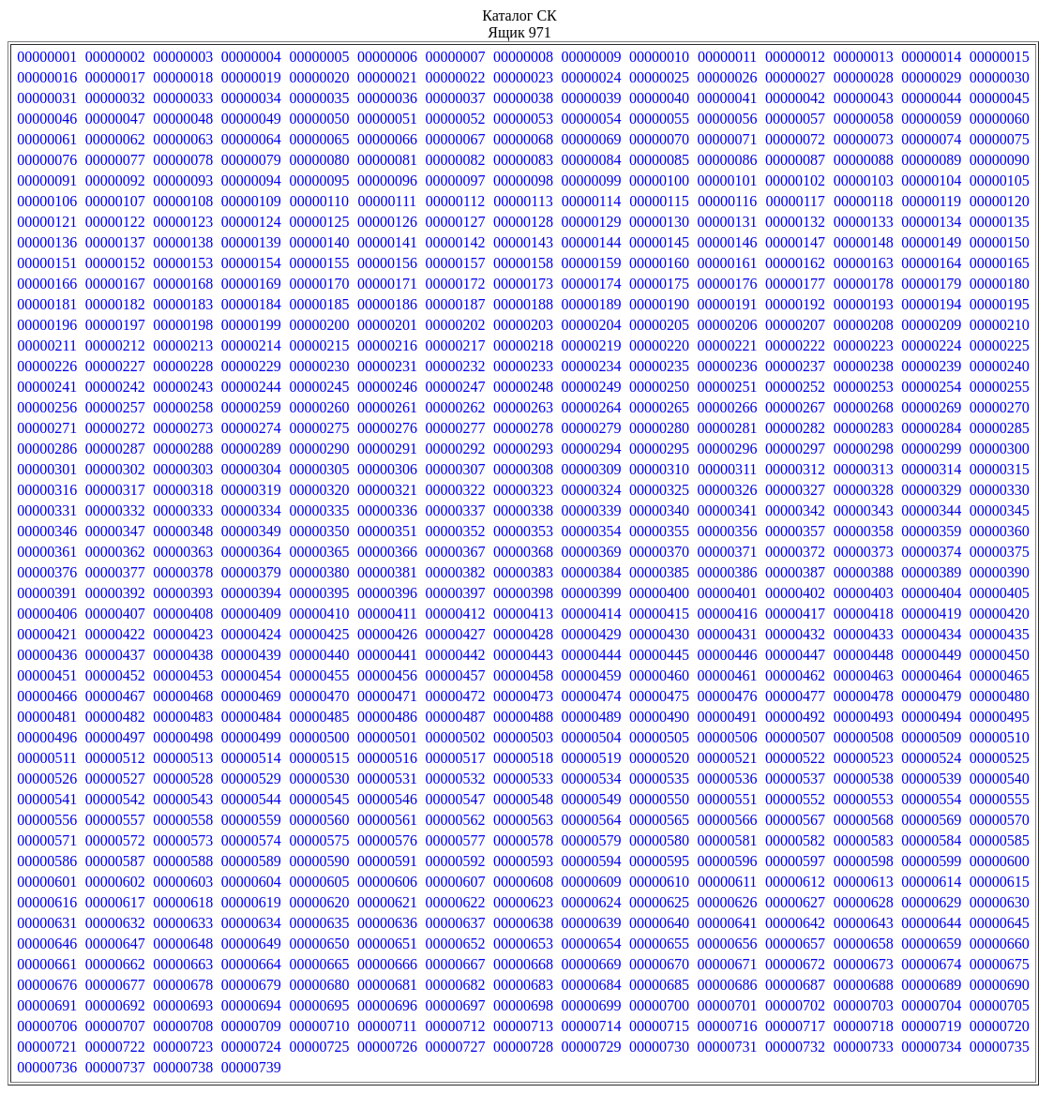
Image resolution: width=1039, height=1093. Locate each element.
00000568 (864, 820)
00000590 (319, 861)
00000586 (47, 861)
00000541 (47, 799)
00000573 (183, 840)
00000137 (115, 242)
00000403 (864, 593)
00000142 (455, 242)
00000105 (1000, 180)
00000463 (864, 675)
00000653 (523, 943)
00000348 (183, 531)
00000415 (659, 613)
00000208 (864, 325)
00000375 (1000, 552)
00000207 (795, 325)
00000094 (251, 180)
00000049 (251, 119)
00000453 (183, 675)
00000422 (115, 634)
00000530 (319, 778)
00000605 (319, 882)
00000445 (659, 655)
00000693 (183, 1005)
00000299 (931, 449)
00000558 (183, 820)
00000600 (1000, 861)
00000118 (863, 201)
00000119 (930, 201)
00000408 (183, 613)
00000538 (864, 778)
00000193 (864, 304)
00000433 (864, 634)
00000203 (523, 325)
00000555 (1000, 799)
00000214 (251, 345)
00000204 (592, 325)
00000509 (931, 737)
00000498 (183, 737)
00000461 (728, 675)
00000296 (728, 449)
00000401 (728, 593)
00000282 (795, 428)
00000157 (455, 263)
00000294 (592, 449)
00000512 (115, 758)
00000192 (795, 304)
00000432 (795, 634)
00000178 (864, 284)
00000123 (183, 222)
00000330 (1000, 490)
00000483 (183, 717)
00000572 (115, 840)
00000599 (931, 861)
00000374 (931, 552)
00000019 (251, 77)
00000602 (115, 882)
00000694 (251, 1005)
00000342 (795, 510)
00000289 (251, 449)
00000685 (659, 985)
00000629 (931, 902)
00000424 (251, 634)
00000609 (592, 882)
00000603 (183, 882)
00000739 (251, 1067)
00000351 (387, 531)
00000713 (523, 1026)
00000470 (319, 696)
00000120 (1000, 201)
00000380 (319, 572)
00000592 (455, 861)
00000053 (523, 119)
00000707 (115, 1026)
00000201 (387, 325)
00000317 (115, 490)
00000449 (931, 655)
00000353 (523, 531)
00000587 (115, 861)
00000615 (1000, 882)
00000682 (455, 985)
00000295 (659, 449)
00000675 (1000, 964)
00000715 (659, 1026)
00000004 (251, 57)
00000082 (455, 160)
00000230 (319, 366)
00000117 (794, 201)
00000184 (251, 304)
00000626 (728, 902)
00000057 (795, 119)
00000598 (864, 861)
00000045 (1000, 98)
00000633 (183, 923)
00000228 (183, 366)
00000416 (728, 613)
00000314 (931, 469)
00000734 (931, 1047)
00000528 (183, 778)
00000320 (319, 490)
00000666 (387, 964)
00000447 (795, 655)
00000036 (387, 98)
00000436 (47, 655)
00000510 (1000, 737)
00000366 (387, 552)
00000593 (523, 861)
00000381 (387, 572)
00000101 (728, 180)
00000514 (251, 758)
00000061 (47, 139)
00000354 (592, 531)
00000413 (523, 613)
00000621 (387, 902)
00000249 (592, 387)
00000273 (183, 428)
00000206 (728, 325)
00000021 (387, 77)
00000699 (592, 1005)
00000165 (1000, 263)
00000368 (523, 552)
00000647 (115, 943)
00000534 (592, 778)
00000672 (795, 964)
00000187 (455, 304)
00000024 (592, 77)
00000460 (659, 675)
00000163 (864, 263)
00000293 (523, 449)
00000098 (523, 180)
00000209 (931, 325)
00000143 (523, 242)
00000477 (795, 696)
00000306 (387, 469)
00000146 (728, 242)
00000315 (1000, 469)
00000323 (523, 490)
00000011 (727, 57)
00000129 (592, 222)
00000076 (47, 160)
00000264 (592, 407)
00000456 (387, 675)
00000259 (251, 407)
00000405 (1000, 593)
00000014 (931, 57)
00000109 (251, 201)
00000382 (455, 572)
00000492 (795, 717)
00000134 (931, 222)
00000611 (727, 882)
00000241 (47, 387)
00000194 (931, 304)
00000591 (387, 861)
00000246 (387, 387)
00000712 (455, 1026)
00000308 (523, 469)
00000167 (115, 284)
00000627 (795, 902)
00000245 (319, 387)
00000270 (1000, 407)
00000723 (183, 1047)
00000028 (864, 77)
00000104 (931, 180)
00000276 (387, 428)
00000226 (47, 366)
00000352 (455, 531)
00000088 (864, 160)
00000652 (455, 943)
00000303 (183, 469)
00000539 (931, 778)
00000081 (387, 160)
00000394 (251, 593)
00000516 (387, 758)
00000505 (659, 737)
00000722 (115, 1047)
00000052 (455, 119)
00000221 (728, 345)
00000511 (47, 758)
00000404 (931, 593)
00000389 (931, 572)
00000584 (931, 840)
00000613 (864, 882)
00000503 (523, 737)
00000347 (115, 531)
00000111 (387, 201)
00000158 (523, 263)
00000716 (728, 1026)
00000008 (523, 57)
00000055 (659, 119)
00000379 (251, 572)
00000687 (795, 985)
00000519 (592, 758)
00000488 (523, 717)
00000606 (387, 882)
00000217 (455, 345)
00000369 (592, 552)
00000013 (864, 57)
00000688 (864, 985)
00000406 (47, 613)
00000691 (47, 1005)
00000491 (728, 717)
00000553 (864, 799)
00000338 (523, 510)
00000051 (387, 119)
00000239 (931, 366)
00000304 (251, 469)
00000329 (931, 490)
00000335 (319, 510)
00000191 (728, 304)
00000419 (931, 613)
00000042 (795, 98)
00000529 (251, 778)
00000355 (659, 531)
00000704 (931, 1005)
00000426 (387, 634)
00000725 (319, 1047)
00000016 (47, 77)
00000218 (523, 345)
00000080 (319, 160)
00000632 (115, 923)
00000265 (659, 407)
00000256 (47, 407)
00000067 (455, 139)
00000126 (387, 222)
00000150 (1000, 242)
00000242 (115, 387)
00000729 (592, 1047)
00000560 (319, 820)
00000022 (455, 77)
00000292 (455, 449)
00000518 (523, 758)
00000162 (795, 263)
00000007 (455, 57)
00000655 (659, 943)
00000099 (592, 180)
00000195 (1000, 304)
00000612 (795, 882)
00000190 (659, 304)
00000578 (523, 840)
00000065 (319, 139)
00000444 (592, 655)
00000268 (864, 407)
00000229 (251, 366)
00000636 (387, 923)
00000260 (319, 407)
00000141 (387, 242)
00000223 (864, 345)
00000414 (592, 613)
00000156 (387, 263)
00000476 (728, 696)
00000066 (387, 139)
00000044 (931, 98)
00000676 (47, 985)
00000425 (319, 634)
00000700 (659, 1005)
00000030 (1000, 77)
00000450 (1000, 655)
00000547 (455, 799)
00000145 (659, 242)
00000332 (115, 510)
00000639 (592, 923)
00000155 (319, 263)
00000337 (455, 510)
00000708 (183, 1026)
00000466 (47, 696)
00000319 (251, 490)
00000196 (47, 325)
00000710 (319, 1026)
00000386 (728, 572)
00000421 (47, 634)
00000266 (728, 407)
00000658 (864, 943)
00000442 (455, 655)
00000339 (592, 510)
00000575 (319, 840)
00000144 (592, 242)
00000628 (864, 902)
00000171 (387, 284)
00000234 (592, 366)
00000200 (319, 325)
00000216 (387, 345)
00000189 (592, 304)
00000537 (795, 778)
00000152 (115, 263)
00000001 (47, 57)
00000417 (795, 613)
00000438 (183, 655)
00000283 (864, 428)
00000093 (183, 180)
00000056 (728, 119)
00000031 (47, 98)
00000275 (319, 428)
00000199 (251, 325)
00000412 (455, 613)
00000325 (659, 490)
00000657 (795, 943)
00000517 (455, 758)
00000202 (455, 325)
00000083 (523, 160)
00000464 (931, 675)
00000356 (728, 531)
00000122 (115, 222)
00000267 (795, 407)
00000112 (455, 201)
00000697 (455, 1005)
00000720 (1000, 1026)
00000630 (1000, 902)
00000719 (931, 1026)
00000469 (251, 696)
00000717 (795, 1026)
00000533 (523, 778)
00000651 (387, 943)
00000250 (659, 387)
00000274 (251, 428)
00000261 (387, 407)
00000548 (523, 799)
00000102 (795, 180)
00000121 (47, 222)
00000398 (523, 593)
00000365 (319, 552)
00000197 (115, 325)
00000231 (387, 366)
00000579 (592, 840)
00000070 (659, 139)
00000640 (659, 923)
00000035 (319, 98)
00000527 (115, 778)
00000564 (592, 820)
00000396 (387, 593)
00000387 (795, 572)
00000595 (659, 861)
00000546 (387, 799)
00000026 (728, 77)
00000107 (115, 201)
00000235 (659, 366)
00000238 (864, 366)
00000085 (659, 160)
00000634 (251, 923)
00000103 (864, 180)
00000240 (1000, 366)
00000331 (47, 510)
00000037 (455, 98)
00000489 (592, 717)
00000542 (115, 799)
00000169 (251, 284)
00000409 (251, 613)
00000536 (728, 778)
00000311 (727, 469)
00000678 (183, 985)
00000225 (1000, 345)
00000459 (592, 675)
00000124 (251, 222)
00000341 (728, 510)
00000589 (251, 861)
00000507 (795, 737)
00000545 (319, 799)
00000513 (183, 758)
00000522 (795, 758)
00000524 (931, 758)
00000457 (455, 675)
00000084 (592, 160)
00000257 (115, 407)
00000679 (251, 985)
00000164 (931, 263)
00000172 (455, 284)
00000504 (592, 737)
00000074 (931, 139)
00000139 (251, 242)
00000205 (659, 325)
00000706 (47, 1026)
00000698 (523, 1005)
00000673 (864, 964)
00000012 (795, 57)
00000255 (1000, 387)
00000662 (115, 964)
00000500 (319, 737)
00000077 (115, 160)
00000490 (659, 717)
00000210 (1000, 325)
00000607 (455, 882)
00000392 (115, 593)
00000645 (1000, 923)
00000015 (1000, 57)
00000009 (592, 57)
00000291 (387, 449)
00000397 (455, 593)
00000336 (387, 510)
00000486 (387, 717)
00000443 (523, 655)
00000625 (659, 902)
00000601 (47, 882)
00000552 (795, 799)
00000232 (455, 366)
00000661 (47, 964)
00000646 (47, 943)
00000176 (728, 284)
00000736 (47, 1067)
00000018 (183, 77)
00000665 (319, 964)
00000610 (659, 882)
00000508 (864, 737)
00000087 (795, 160)
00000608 (523, 882)
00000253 (864, 387)
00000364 (251, 552)
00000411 (386, 613)
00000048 (183, 119)
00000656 (728, 943)
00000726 (387, 1047)
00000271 (47, 428)
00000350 (319, 531)
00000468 (183, 696)
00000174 (592, 284)
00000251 (728, 387)
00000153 (183, 263)
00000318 (183, 490)
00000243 (183, 387)
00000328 (864, 490)
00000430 (659, 634)
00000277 (455, 428)
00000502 (455, 737)
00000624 (592, 902)
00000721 (47, 1047)
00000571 (47, 840)
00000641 (728, 923)
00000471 (387, 696)
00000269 (931, 407)
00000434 (931, 634)
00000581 (728, 840)
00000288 (183, 449)
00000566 (728, 820)
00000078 (183, 160)
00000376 (47, 572)
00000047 (115, 119)
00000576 (387, 840)
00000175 (659, 284)
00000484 (251, 717)
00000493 (864, 717)
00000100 (659, 180)
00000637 (455, 923)
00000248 (523, 387)
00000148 (864, 242)
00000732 (795, 1047)
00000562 (455, 820)
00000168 (183, 284)
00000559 (251, 820)
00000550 (659, 799)
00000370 (659, 552)
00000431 (728, 634)
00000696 (387, 1005)
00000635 (319, 923)
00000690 (1000, 985)
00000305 (319, 469)
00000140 (319, 242)
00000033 (183, 98)
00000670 (659, 964)
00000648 (183, 943)
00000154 (251, 263)
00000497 (115, 737)
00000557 (115, 820)
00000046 (47, 119)
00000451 (47, 675)
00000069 (592, 139)
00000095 (319, 180)
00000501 (387, 737)
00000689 (931, 985)
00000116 (727, 201)
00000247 (455, 387)
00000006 (387, 57)
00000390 (1000, 572)
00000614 (931, 882)
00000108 (183, 201)
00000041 (728, 98)
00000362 (115, 552)
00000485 (319, 717)
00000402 (795, 593)
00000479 (931, 696)
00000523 (864, 758)
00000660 (1000, 943)
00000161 (728, 263)
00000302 (115, 469)
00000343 (864, 510)
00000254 (931, 387)
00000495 (1000, 717)
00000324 (592, 490)
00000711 (386, 1026)
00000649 (251, 943)
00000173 (523, 284)
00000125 (319, 222)
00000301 (47, 469)
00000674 (931, 964)
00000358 (864, 531)
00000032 (115, 98)
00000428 (523, 634)
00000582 (795, 840)
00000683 (523, 985)
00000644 (931, 923)
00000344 (931, 510)
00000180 (1000, 284)
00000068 (523, 139)
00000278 (523, 428)
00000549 (592, 799)
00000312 (795, 469)
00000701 (728, 1005)
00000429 (592, 634)
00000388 (864, 572)
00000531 (387, 778)
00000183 (183, 304)
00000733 (864, 1047)
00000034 (251, 98)
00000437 (115, 655)
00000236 (728, 366)
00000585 (1000, 840)
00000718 (864, 1026)
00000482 (115, 717)
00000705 (1000, 1005)
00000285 (1000, 428)
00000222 (795, 345)
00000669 (592, 964)
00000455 (319, 675)
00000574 (251, 840)
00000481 (47, 717)
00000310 (659, 469)
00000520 (659, 758)
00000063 (183, 139)
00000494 (931, 717)
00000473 (523, 696)
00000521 (728, 758)
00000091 (47, 180)
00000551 (728, 799)
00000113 (522, 201)
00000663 (183, 964)
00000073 (864, 139)
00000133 (864, 222)
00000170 (319, 284)
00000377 (115, 572)
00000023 (523, 77)
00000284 (931, 428)
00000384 (592, 572)
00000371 (728, 552)
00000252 (795, 387)
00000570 (1000, 820)
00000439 (251, 655)
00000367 (455, 552)
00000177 (795, 284)
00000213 (183, 345)
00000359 (931, 531)
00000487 (455, 717)
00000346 (47, 531)
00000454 (251, 675)
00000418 (864, 613)
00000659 (931, 943)
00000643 (864, 923)
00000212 (115, 345)
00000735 (1000, 1047)
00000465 (1000, 675)
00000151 (47, 263)
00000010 (659, 57)
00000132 (795, 222)
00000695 (319, 1005)
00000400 (659, 593)
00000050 (319, 119)
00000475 (659, 696)
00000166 (47, 284)
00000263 (523, 407)
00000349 (251, 531)
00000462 (795, 675)
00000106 (47, 201)
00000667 (455, 964)
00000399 (592, 593)
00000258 (183, 407)
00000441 (387, 655)
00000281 (728, 428)
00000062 (115, 139)
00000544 (251, 799)
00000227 (115, 366)
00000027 (795, 77)
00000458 (523, 675)
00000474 (592, 696)
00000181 (47, 304)
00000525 (1000, 758)
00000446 (728, 655)
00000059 (931, 119)
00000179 (931, 284)
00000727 (455, 1047)
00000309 (592, 469)
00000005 (319, 57)
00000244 (251, 387)
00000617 (115, 902)
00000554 (931, 799)
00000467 (115, 696)
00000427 (455, 634)
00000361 (47, 552)
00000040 (659, 98)
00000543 (183, 799)
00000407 (115, 613)
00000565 (659, 820)
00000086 (728, 160)
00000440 (319, 655)
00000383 (523, 572)
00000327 (795, 490)
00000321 (387, 490)
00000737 (115, 1067)
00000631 (47, 923)
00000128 (523, 222)
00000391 (47, 593)
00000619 (251, 902)
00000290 (319, 449)
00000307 (455, 469)
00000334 (251, 510)
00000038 (523, 98)
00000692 (115, 1005)
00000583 (864, 840)
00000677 (115, 985)
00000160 (659, 263)
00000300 (1000, 449)
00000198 (183, 325)
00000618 (183, 902)
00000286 (47, 449)
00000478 (864, 696)
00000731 (728, 1047)
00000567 (795, 820)
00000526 (47, 778)
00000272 (115, 428)
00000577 (455, 840)
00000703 (864, 1005)
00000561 (387, 820)
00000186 (387, 304)
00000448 (864, 655)
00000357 (795, 531)
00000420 (1000, 613)
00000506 (728, 737)
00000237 (795, 366)
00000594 (592, 861)
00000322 (455, 490)
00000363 (183, 552)
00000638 (523, 923)
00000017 (115, 77)
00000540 (1000, 778)
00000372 (795, 552)
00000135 (1000, 222)
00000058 (864, 119)
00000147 (795, 242)
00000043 (864, 98)
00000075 (1000, 139)
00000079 (251, 160)
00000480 (1000, 696)
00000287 (115, 449)
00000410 (319, 613)
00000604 (251, 882)
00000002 (115, 57)
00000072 (795, 139)
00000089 (931, 160)
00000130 (659, 222)
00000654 (592, 943)
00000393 (183, 593)
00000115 (658, 201)
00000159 (592, 263)
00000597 (795, 861)
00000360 (1000, 531)
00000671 (728, 964)
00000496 (47, 737)
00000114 (591, 201)
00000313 (864, 469)
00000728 (523, 1047)
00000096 (387, 180)
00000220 (659, 345)
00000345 (1000, 510)
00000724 (251, 1047)
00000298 (864, 449)
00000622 (455, 902)
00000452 (115, 675)
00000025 (659, 77)
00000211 (47, 345)
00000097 (455, 180)
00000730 (659, 1047)
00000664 (251, 964)
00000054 (592, 119)
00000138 (183, 242)
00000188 (523, 304)
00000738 (183, 1067)
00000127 (455, 222)
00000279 (592, 428)
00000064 (251, 139)
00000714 (592, 1026)
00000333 (183, 510)
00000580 (659, 840)
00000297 (795, 449)
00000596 (728, 861)
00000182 (115, 304)
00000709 (251, 1026)
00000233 (523, 366)
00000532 (455, 778)
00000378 (183, 572)
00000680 (319, 985)
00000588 (183, 861)
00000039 (592, 98)
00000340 (659, 510)
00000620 (319, 902)
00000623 (523, 902)
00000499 (251, 737)
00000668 (523, 964)
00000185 (319, 304)
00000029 (931, 77)
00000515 (319, 758)
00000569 (931, 820)
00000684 (592, 985)
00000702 (795, 1005)
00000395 (319, 593)
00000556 (47, 820)
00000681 (387, 985)
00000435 (1000, 634)
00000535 (659, 778)
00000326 (728, 490)
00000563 (523, 820)
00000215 (319, 345)
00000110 (319, 201)
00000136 (47, 242)
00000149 (931, 242)
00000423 (183, 634)
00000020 (319, 77)
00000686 (728, 985)
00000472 (455, 696)
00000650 (319, 943)
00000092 (115, 180)
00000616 (47, 902)
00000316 (47, 490)
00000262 (455, 407)
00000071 (728, 139)
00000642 (795, 923)
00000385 (659, 572)
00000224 (931, 345)
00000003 (183, 57)
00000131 (728, 222)
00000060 (1000, 119)
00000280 (659, 428)
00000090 (1000, 160)
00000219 (592, 345)
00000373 (864, 552)
